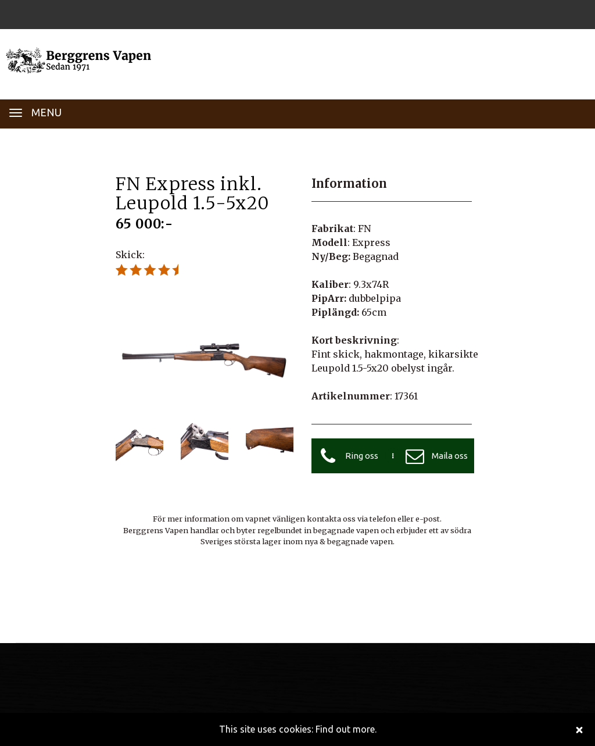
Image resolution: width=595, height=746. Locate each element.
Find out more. (346, 729)
